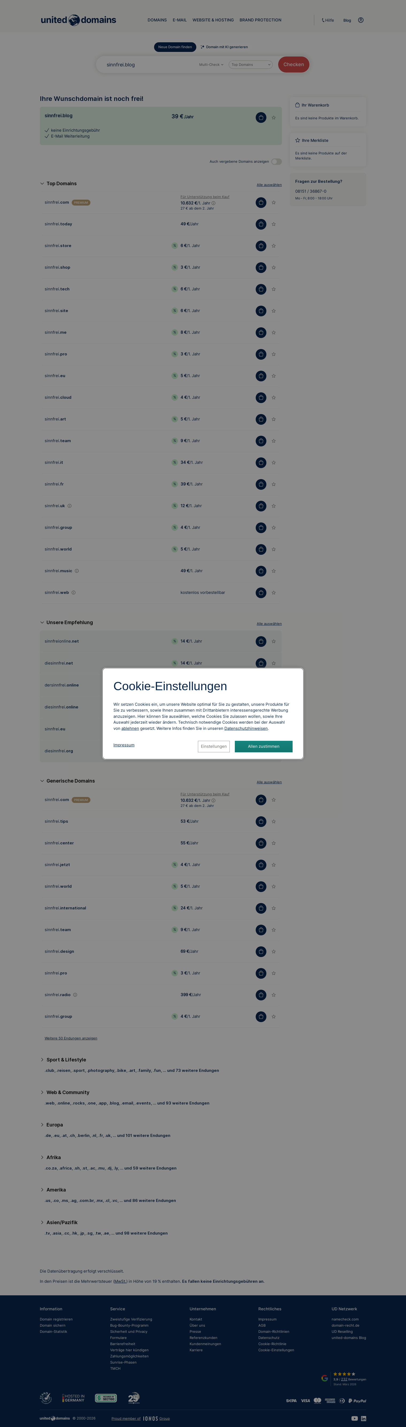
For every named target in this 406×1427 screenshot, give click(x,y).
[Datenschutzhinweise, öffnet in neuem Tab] (246, 728)
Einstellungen (214, 746)
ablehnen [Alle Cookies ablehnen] (130, 728)
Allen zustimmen (263, 746)
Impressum (124, 744)
